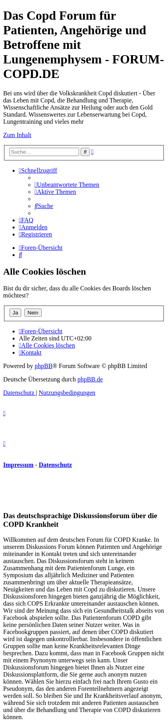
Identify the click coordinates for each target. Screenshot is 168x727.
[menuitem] (67, 184)
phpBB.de (90, 379)
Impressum (18, 464)
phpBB (43, 366)
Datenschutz (55, 464)
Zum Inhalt (17, 135)
